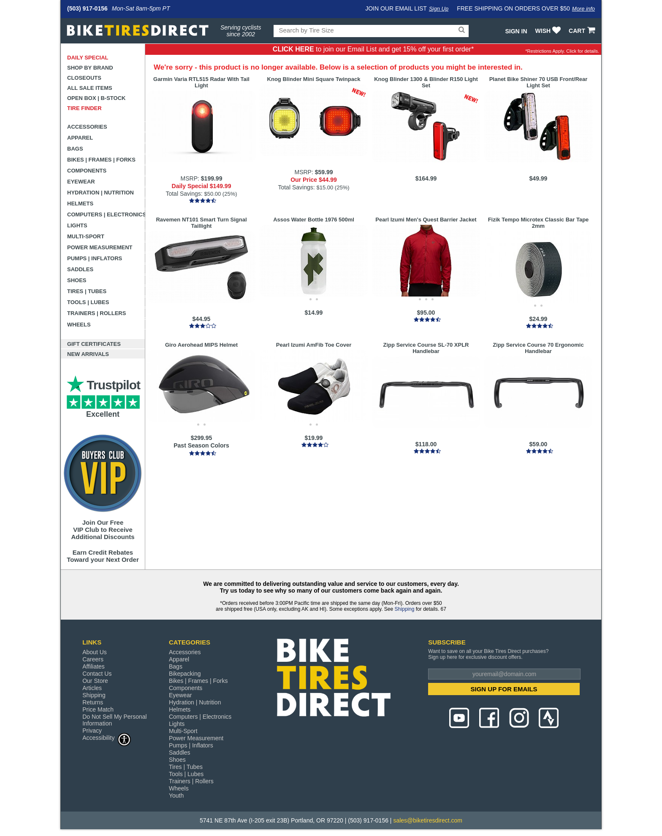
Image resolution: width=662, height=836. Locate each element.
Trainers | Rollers (96, 313)
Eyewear (81, 181)
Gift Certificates (94, 344)
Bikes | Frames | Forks (101, 159)
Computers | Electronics (106, 214)
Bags (75, 149)
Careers (92, 659)
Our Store (95, 680)
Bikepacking (185, 673)
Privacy (92, 730)
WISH (549, 30)
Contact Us (96, 673)
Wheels (79, 324)
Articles (92, 688)
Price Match (98, 709)
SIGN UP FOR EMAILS (504, 689)
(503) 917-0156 (87, 8)
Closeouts (84, 78)
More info (583, 8)
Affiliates (93, 666)
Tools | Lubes (88, 302)
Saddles (80, 269)
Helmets (80, 203)
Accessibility (106, 737)
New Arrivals (88, 354)
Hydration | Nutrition (100, 192)
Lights (77, 225)
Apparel (80, 138)
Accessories (87, 127)
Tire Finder (84, 108)
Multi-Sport (85, 236)
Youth (176, 795)
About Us (94, 652)
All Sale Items (89, 88)
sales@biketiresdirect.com (427, 820)
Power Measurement (100, 247)
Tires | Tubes (86, 291)
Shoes (77, 280)
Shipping (405, 609)
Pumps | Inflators (94, 258)
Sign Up (438, 8)
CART (583, 30)
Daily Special (88, 57)
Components (86, 170)
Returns (92, 702)
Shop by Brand (90, 68)
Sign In (516, 31)
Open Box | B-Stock (96, 98)
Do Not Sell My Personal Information (114, 720)
